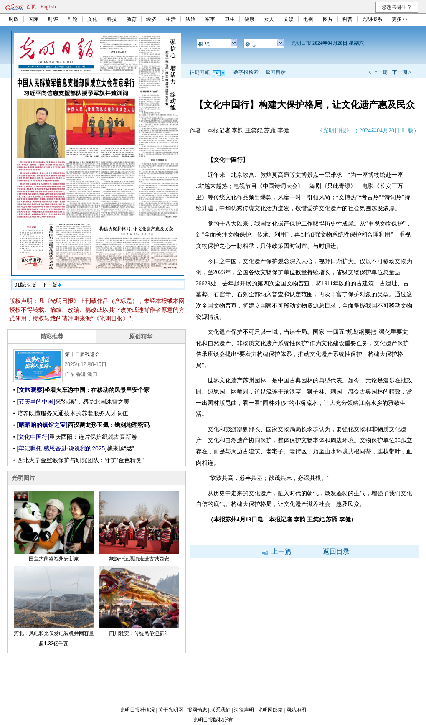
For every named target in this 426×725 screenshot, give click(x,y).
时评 (53, 19)
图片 (328, 19)
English (48, 7)
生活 (171, 19)
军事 (210, 19)
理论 (73, 19)
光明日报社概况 (137, 710)
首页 (31, 7)
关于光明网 (170, 710)
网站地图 (296, 710)
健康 (249, 19)
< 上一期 (378, 72)
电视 (308, 19)
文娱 (289, 19)
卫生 (230, 19)
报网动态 (197, 710)
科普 (347, 19)
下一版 (51, 285)
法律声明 (244, 710)
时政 (14, 19)
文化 (92, 19)
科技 (112, 19)
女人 (269, 19)
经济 (151, 19)
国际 (33, 19)
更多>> (400, 19)
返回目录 (276, 72)
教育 (132, 19)
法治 (190, 19)
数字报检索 (246, 72)
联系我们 (220, 710)
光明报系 (372, 19)
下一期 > (401, 72)
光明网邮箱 (270, 710)
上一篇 (276, 551)
